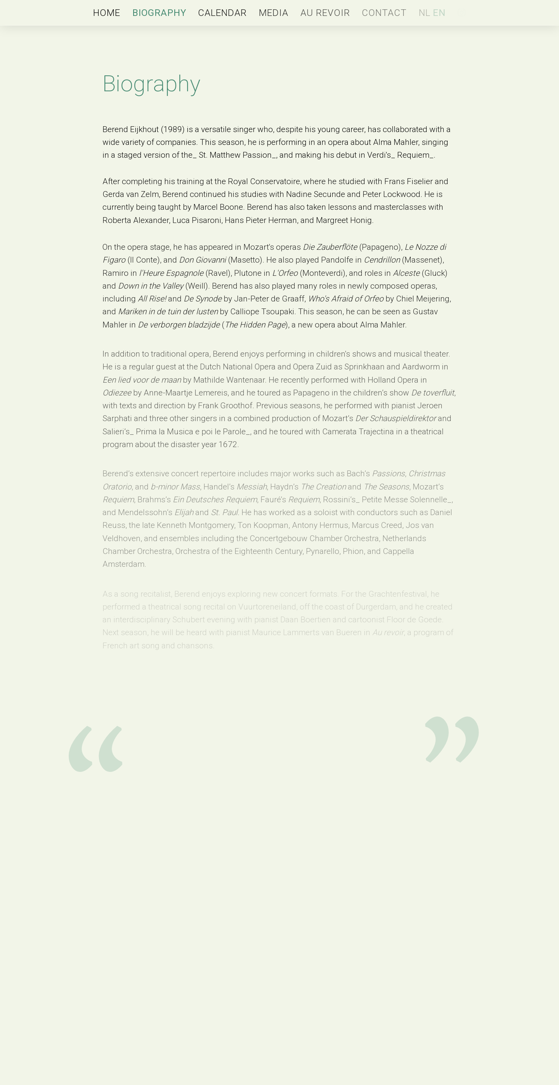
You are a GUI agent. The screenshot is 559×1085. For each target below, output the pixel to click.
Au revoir (325, 12)
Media (273, 12)
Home (106, 12)
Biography (159, 12)
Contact (384, 12)
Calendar (222, 12)
